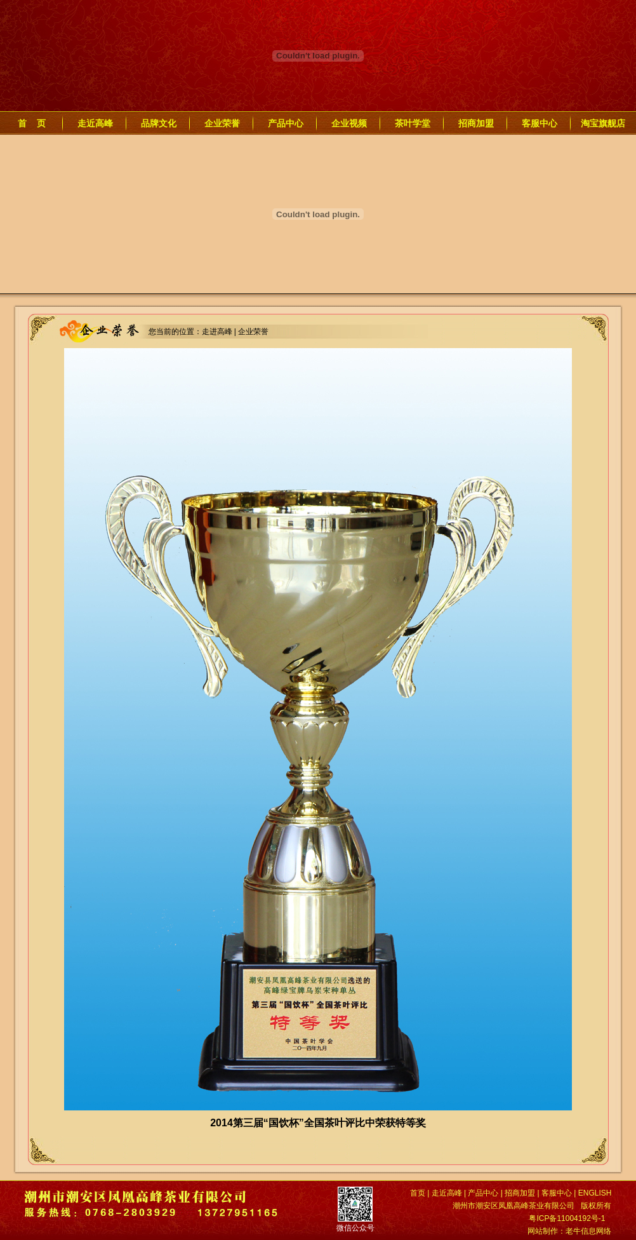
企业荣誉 (222, 123)
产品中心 (285, 123)
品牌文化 (158, 123)
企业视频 (349, 123)
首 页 (32, 123)
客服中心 (539, 123)
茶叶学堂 (412, 123)
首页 (417, 1193)
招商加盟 (476, 123)
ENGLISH (595, 1193)
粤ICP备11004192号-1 (567, 1218)
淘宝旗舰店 (603, 123)
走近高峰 (95, 123)
